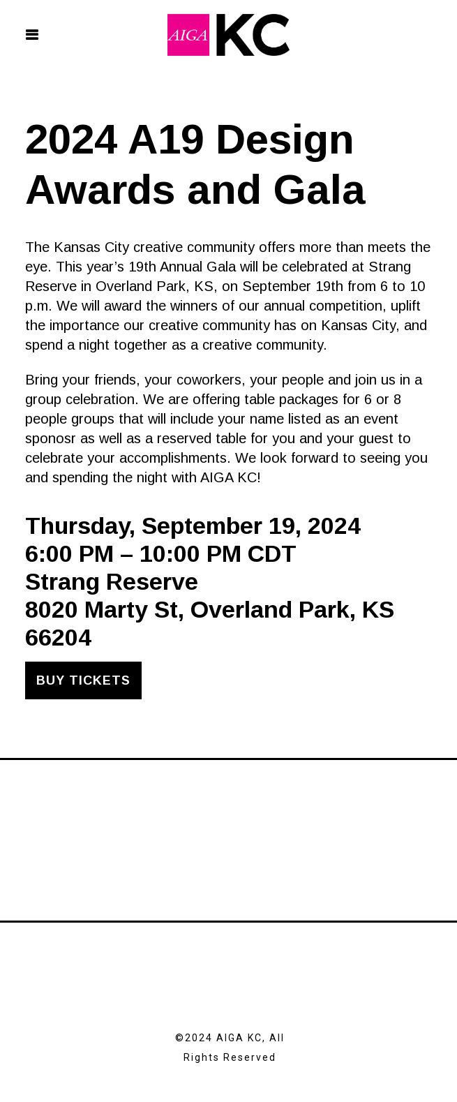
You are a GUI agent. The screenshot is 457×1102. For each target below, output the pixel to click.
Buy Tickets (83, 680)
